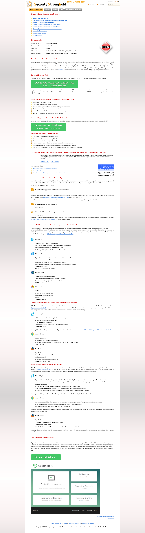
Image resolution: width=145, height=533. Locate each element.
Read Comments (37, 35)
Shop (61, 523)
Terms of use (71, 523)
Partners (55, 9)
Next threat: (105, 516)
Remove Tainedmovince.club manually (43, 22)
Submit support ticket (50, 161)
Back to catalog (109, 518)
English (116, 1)
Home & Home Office (36, 9)
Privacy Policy (85, 523)
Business (47, 9)
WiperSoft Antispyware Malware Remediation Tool (56, 197)
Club (61, 9)
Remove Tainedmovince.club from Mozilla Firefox (46, 26)
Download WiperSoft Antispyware (54, 84)
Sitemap (92, 523)
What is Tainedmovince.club (40, 18)
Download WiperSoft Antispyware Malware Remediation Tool (50, 20)
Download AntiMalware (48, 127)
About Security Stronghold (73, 9)
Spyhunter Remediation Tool (38, 308)
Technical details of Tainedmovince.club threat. (45, 168)
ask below (60, 69)
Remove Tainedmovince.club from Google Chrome (46, 24)
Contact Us (78, 523)
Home (52, 523)
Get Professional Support (40, 31)
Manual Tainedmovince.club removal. (42, 171)
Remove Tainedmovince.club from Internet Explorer (47, 29)
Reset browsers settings (39, 33)
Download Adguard (46, 457)
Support (65, 523)
